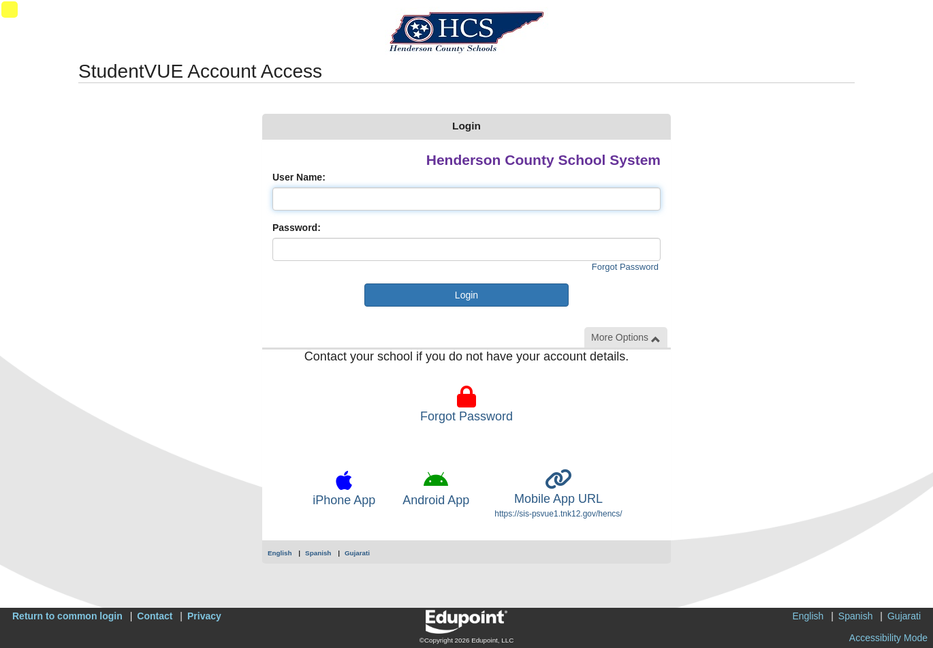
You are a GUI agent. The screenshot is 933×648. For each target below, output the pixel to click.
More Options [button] (626, 337)
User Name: (299, 177)
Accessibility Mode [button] (888, 637)
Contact (154, 616)
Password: (296, 227)
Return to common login (67, 616)
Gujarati (357, 553)
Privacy (204, 616)
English (280, 553)
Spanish (318, 553)
